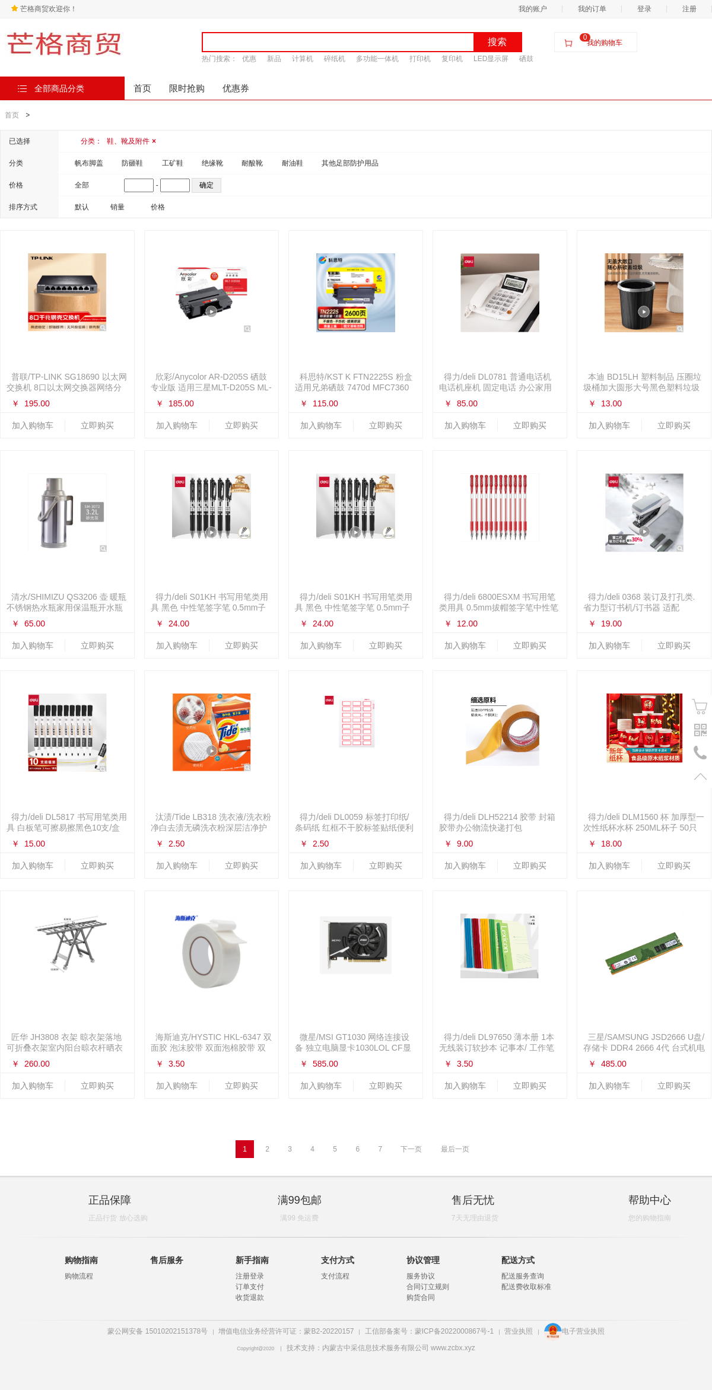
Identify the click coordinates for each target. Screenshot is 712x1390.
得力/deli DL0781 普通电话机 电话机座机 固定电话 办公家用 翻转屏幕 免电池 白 (495, 387)
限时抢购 (187, 88)
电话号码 (700, 753)
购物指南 (81, 1260)
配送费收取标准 (526, 1287)
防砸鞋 (132, 163)
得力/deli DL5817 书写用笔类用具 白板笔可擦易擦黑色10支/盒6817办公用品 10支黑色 (67, 827)
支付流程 (335, 1276)
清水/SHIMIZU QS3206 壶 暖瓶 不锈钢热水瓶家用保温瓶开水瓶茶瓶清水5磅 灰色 (66, 607)
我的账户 (533, 9)
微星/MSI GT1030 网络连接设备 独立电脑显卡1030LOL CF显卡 (353, 1047)
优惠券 (236, 88)
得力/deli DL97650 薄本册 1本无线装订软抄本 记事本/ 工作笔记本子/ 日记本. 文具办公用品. (496, 1047)
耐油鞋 (292, 163)
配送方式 (518, 1260)
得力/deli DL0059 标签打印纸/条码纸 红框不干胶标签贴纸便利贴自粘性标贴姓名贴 (354, 827)
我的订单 (592, 9)
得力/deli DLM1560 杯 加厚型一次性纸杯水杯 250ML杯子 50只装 (643, 827)
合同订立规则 (427, 1287)
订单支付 (250, 1287)
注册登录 (250, 1276)
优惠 (249, 59)
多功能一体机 (377, 59)
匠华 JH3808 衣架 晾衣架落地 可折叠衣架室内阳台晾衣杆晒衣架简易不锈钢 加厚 (65, 1047)
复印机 (452, 59)
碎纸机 (334, 59)
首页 (142, 88)
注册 (689, 9)
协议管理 (423, 1260)
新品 (274, 59)
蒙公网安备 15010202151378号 (157, 1331)
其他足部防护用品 (350, 163)
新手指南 (252, 1260)
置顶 (700, 776)
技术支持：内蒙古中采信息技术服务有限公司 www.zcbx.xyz (381, 1348)
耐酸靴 (252, 163)
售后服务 (166, 1260)
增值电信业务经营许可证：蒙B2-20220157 (286, 1331)
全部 (82, 185)
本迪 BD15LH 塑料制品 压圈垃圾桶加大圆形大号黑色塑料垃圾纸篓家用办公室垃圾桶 (642, 387)
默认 (82, 207)
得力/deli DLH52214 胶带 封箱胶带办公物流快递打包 (497, 822)
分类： (118, 141)
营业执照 (518, 1331)
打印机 (420, 59)
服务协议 (420, 1276)
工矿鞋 (172, 163)
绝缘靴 (212, 163)
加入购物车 (32, 425)
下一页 (411, 1149)
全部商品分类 (51, 88)
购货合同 (420, 1297)
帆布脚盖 (89, 163)
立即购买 (97, 425)
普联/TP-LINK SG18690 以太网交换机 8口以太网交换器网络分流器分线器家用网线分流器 (67, 387)
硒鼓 (526, 59)
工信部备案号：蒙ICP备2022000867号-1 (429, 1331)
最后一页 (455, 1149)
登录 (644, 9)
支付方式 (337, 1260)
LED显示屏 (490, 59)
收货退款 (250, 1297)
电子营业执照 (574, 1331)
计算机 (302, 59)
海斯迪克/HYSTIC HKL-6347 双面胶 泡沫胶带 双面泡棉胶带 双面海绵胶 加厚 (211, 1047)
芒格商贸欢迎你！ (44, 9)
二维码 (700, 730)
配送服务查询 (522, 1276)
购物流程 (79, 1276)
